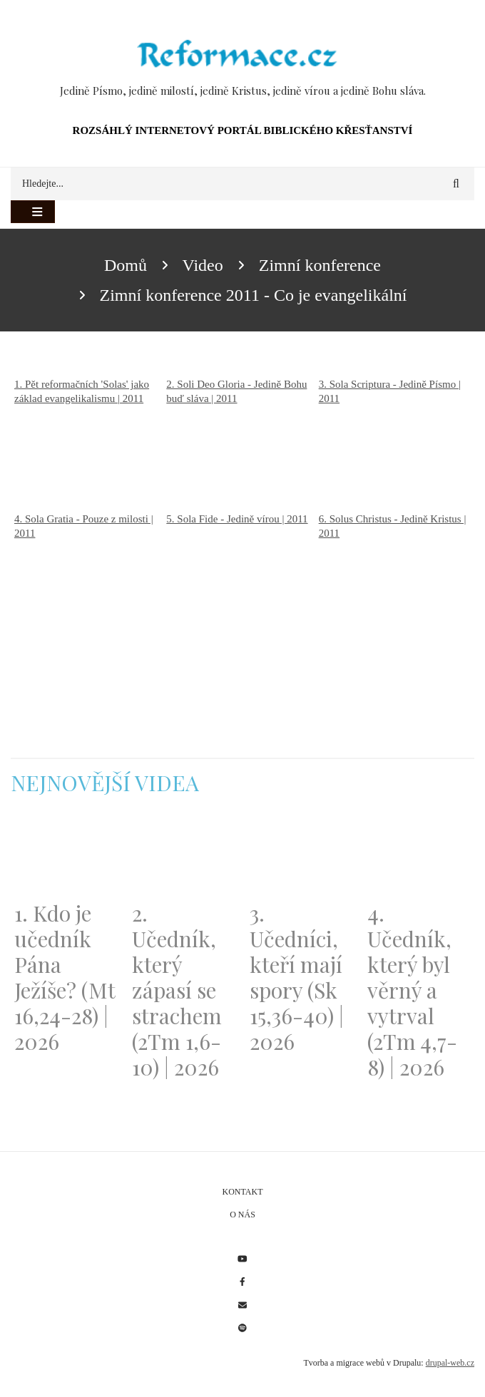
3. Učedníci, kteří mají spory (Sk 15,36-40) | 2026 (297, 977)
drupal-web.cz (450, 1363)
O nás (242, 1215)
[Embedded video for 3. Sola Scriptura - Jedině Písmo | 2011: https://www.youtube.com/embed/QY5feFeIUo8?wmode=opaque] (395, 459)
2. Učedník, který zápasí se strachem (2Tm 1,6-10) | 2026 (177, 990)
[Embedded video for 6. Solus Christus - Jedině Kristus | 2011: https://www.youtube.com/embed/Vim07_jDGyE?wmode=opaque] (395, 593)
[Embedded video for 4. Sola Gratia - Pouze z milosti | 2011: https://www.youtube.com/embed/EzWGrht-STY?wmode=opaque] (90, 593)
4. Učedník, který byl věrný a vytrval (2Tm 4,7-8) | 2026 (412, 990)
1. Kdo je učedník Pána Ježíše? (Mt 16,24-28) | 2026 (64, 977)
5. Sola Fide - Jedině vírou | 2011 (236, 519)
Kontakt (242, 1192)
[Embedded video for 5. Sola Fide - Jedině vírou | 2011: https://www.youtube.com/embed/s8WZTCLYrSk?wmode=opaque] (242, 580)
